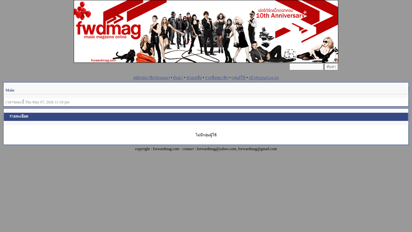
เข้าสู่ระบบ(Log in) (264, 77)
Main (9, 90)
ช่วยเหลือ (194, 77)
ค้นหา (178, 77)
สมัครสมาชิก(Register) (151, 77)
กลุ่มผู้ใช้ (238, 77)
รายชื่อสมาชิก (216, 77)
